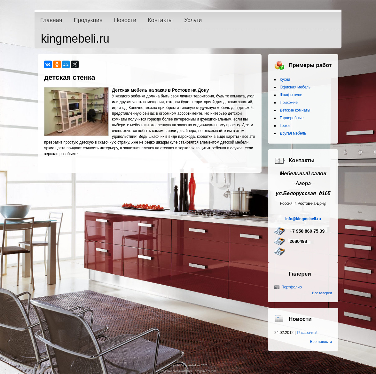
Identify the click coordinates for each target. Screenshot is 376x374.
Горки (285, 125)
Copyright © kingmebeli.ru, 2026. (188, 365)
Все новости (321, 341)
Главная (51, 20)
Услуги (193, 20)
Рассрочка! (307, 332)
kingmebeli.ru (75, 38)
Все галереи (322, 293)
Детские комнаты (295, 110)
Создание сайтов (205, 371)
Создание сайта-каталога (176, 371)
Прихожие (289, 102)
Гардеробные (292, 118)
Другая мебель (293, 133)
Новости (125, 20)
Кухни (285, 79)
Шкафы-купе (291, 95)
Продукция (88, 20)
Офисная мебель (295, 87)
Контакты (160, 20)
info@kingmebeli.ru (303, 219)
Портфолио (291, 287)
